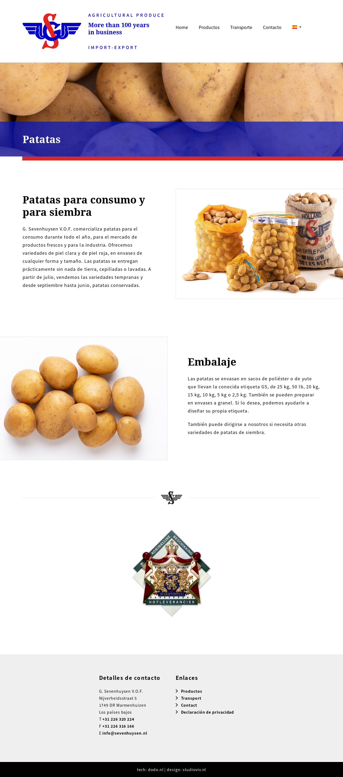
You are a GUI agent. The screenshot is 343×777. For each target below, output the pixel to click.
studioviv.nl (194, 769)
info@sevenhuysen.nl (124, 733)
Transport (191, 698)
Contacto (272, 27)
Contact (189, 705)
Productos (209, 27)
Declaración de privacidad (207, 712)
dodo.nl (155, 769)
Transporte (241, 27)
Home (182, 27)
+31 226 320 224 (118, 719)
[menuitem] (297, 27)
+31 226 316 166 (118, 726)
